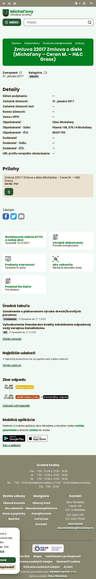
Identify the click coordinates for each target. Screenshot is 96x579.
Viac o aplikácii (11, 435)
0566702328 (75, 513)
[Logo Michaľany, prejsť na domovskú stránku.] (48, 13)
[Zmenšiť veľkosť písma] (79, 3)
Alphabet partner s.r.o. (63, 561)
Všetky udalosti (12, 355)
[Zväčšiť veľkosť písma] (84, 3)
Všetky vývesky (12, 328)
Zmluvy (34, 66)
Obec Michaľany (57, 566)
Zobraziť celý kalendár (16, 395)
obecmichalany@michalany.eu (75, 517)
